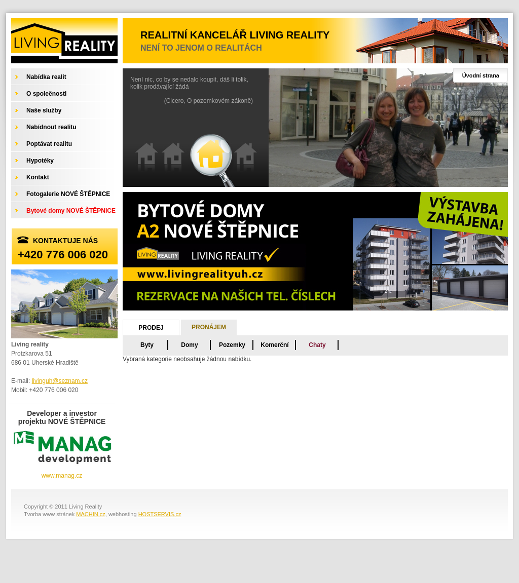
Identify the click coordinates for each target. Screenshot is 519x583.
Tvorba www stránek (49, 514)
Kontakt (37, 177)
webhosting (122, 514)
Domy (189, 344)
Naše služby (43, 110)
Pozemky (232, 344)
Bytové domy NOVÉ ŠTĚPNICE (71, 210)
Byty (147, 344)
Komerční (274, 344)
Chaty (317, 344)
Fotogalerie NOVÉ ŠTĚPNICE (68, 194)
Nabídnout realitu (51, 127)
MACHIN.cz (90, 514)
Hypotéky (40, 160)
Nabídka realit (46, 77)
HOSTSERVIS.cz (159, 514)
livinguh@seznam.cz (60, 380)
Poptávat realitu (49, 143)
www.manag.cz (62, 475)
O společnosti (46, 93)
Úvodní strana (480, 75)
